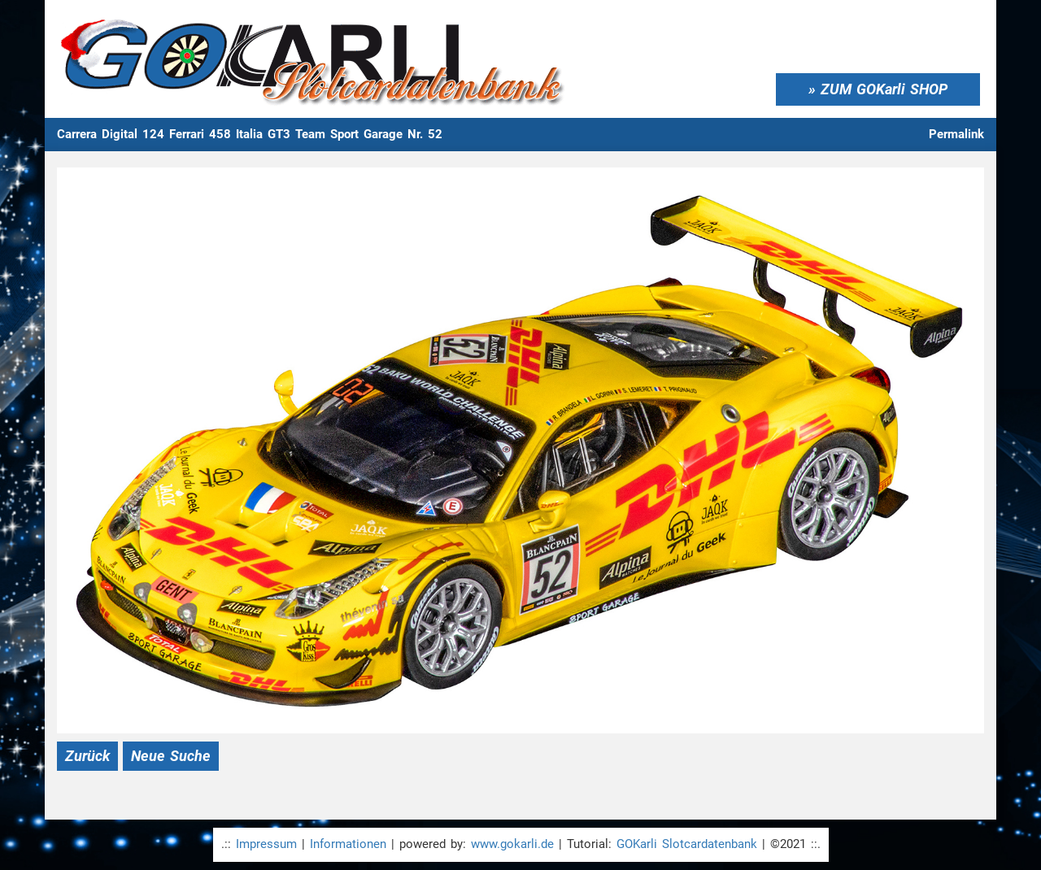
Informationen (348, 844)
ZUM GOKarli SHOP (884, 89)
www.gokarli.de (512, 844)
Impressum (266, 844)
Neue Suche (171, 755)
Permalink (956, 134)
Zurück (87, 755)
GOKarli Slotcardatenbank (686, 844)
